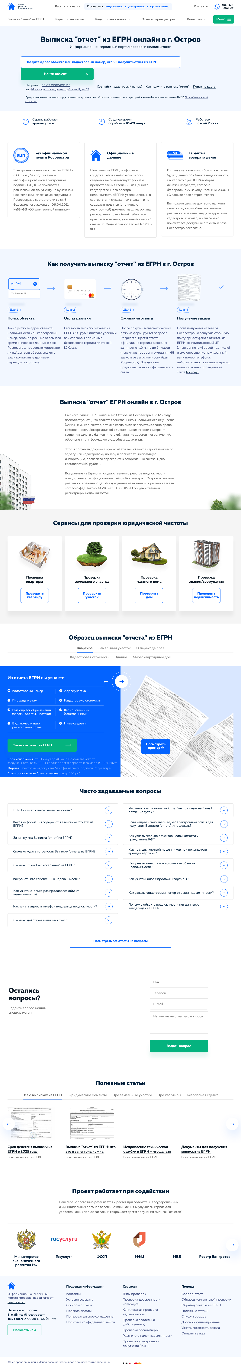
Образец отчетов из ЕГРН (201, 1294)
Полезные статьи (194, 1300)
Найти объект (199, 63)
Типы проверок (134, 1283)
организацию (159, 6)
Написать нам (24, 1319)
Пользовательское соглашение (89, 1305)
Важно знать (196, 19)
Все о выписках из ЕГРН (42, 1084)
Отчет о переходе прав (158, 19)
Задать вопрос (179, 1035)
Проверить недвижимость (206, 584)
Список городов (194, 1305)
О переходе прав (150, 637)
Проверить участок (92, 584)
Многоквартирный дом (152, 646)
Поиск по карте (204, 75)
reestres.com (16, 1291)
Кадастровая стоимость (112, 19)
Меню (220, 19)
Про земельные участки (132, 1084)
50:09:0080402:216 (56, 74)
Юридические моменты (87, 1084)
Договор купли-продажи (201, 1311)
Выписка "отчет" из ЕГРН (26, 19)
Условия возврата (79, 1288)
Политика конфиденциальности (90, 1311)
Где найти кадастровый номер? (120, 75)
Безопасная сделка (203, 1084)
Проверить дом (149, 584)
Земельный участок (114, 637)
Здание (121, 646)
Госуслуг (192, 361)
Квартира (85, 637)
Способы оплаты (79, 1294)
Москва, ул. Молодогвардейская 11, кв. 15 (61, 78)
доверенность (138, 6)
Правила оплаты (79, 1300)
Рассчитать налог (68, 6)
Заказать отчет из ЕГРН (32, 734)
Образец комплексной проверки (206, 1288)
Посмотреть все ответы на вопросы (120, 930)
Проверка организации (141, 1319)
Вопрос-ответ (192, 1283)
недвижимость (115, 6)
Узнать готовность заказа (201, 1317)
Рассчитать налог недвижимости (147, 1325)
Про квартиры (169, 1084)
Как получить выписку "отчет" (167, 75)
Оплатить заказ (193, 1322)
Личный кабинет (227, 7)
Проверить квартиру (35, 584)
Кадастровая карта (69, 19)
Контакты (201, 6)
